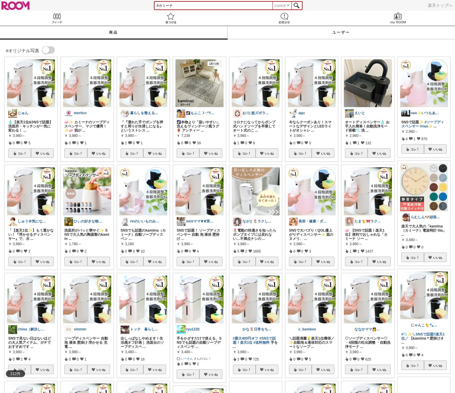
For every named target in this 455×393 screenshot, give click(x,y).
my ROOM (398, 18)
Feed (57, 18)
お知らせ (284, 18)
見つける (171, 18)
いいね (44, 153)
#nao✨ (426, 126)
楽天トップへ (440, 5)
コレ (22, 153)
